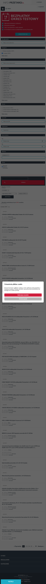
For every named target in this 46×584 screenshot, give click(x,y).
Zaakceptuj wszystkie (23, 295)
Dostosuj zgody (23, 299)
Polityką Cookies (9, 289)
